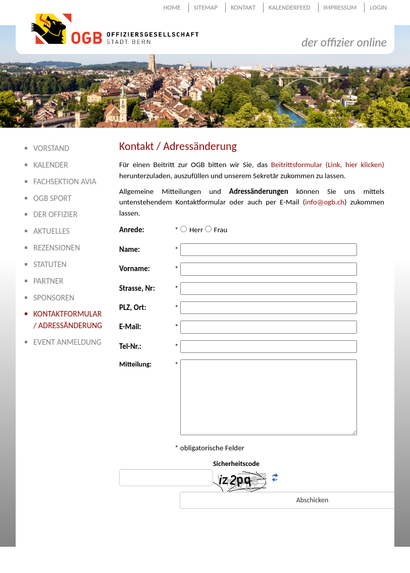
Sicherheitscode (236, 463)
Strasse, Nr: (137, 288)
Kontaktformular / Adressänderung (67, 319)
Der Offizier (55, 214)
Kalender (50, 165)
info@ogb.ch (324, 201)
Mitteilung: (135, 364)
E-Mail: (130, 326)
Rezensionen (56, 247)
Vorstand (51, 148)
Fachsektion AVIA (64, 181)
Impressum (340, 7)
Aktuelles (51, 231)
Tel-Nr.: (130, 346)
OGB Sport (52, 198)
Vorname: (134, 268)
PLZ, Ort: (132, 307)
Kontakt (243, 7)
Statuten (50, 264)
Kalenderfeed (290, 7)
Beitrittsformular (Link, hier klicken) (327, 164)
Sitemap (206, 7)
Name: (129, 249)
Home (171, 7)
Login (378, 7)
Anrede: (131, 229)
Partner (48, 281)
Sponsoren (53, 297)
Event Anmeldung (67, 342)
